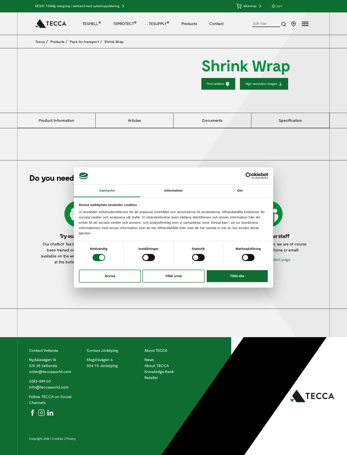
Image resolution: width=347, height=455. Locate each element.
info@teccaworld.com (49, 387)
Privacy (71, 438)
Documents (212, 120)
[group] (288, 6)
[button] (288, 6)
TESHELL (91, 23)
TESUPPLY (159, 23)
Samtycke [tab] (107, 190)
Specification (290, 120)
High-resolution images (264, 84)
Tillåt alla (237, 276)
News (149, 359)
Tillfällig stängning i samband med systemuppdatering (83, 6)
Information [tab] (173, 190)
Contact (216, 23)
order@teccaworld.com (50, 371)
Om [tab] (240, 190)
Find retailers (218, 84)
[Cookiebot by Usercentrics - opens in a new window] (248, 176)
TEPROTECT (125, 23)
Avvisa (110, 276)
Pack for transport (84, 41)
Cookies (57, 438)
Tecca (40, 41)
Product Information (56, 120)
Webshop (246, 6)
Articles (134, 120)
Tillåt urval (173, 276)
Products (189, 23)
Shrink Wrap (114, 41)
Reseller (151, 377)
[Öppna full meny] (305, 24)
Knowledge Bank (159, 371)
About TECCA (157, 365)
